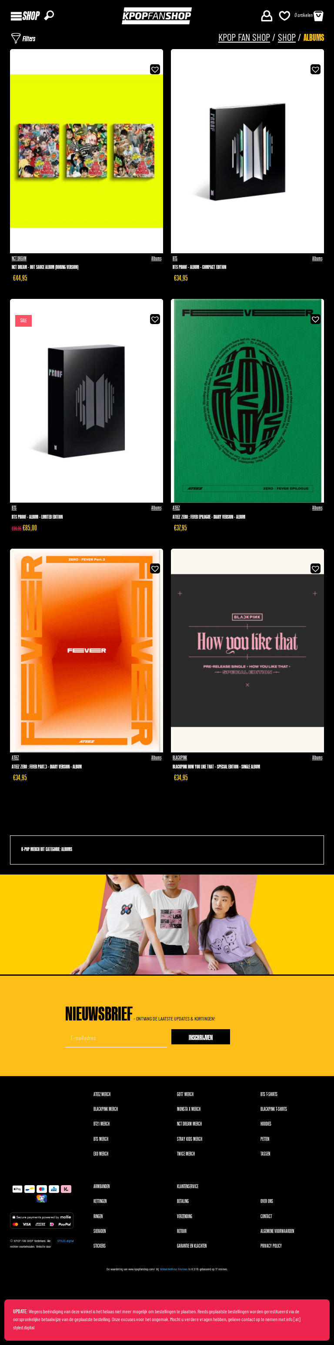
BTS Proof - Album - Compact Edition (199, 267)
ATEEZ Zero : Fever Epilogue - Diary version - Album (209, 517)
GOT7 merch (185, 1094)
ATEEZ (176, 507)
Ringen (98, 1216)
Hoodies (266, 1124)
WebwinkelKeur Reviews (173, 1269)
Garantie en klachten (192, 1246)
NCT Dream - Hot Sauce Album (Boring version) (45, 267)
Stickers (100, 1246)
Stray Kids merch (189, 1139)
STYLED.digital (65, 1241)
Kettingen (100, 1201)
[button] (154, 69)
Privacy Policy (271, 1246)
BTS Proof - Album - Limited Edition (37, 517)
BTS (175, 258)
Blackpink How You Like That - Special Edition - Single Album (216, 767)
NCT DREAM (19, 258)
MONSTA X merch (188, 1109)
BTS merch (101, 1139)
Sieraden (100, 1231)
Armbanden (102, 1186)
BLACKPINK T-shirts (274, 1109)
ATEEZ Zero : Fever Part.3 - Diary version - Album (47, 767)
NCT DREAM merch (189, 1124)
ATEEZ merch (102, 1094)
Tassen (265, 1154)
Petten (265, 1139)
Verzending (184, 1216)
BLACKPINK (180, 757)
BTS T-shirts (269, 1094)
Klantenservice (187, 1186)
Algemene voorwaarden (277, 1231)
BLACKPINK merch (106, 1109)
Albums (156, 258)
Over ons (267, 1201)
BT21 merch (102, 1124)
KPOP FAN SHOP (244, 38)
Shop (287, 38)
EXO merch (101, 1154)
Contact (266, 1216)
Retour (182, 1231)
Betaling (183, 1201)
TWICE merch (186, 1154)
